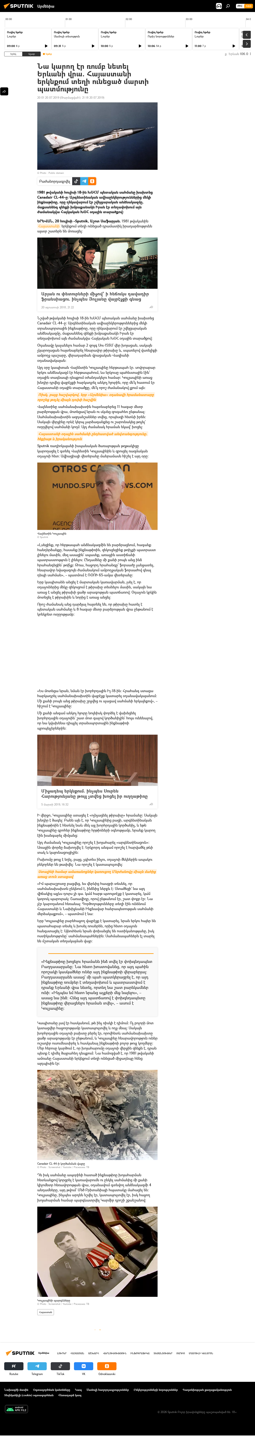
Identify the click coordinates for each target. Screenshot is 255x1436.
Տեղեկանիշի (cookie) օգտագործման (29, 1395)
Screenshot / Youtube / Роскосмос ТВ (69, 1167)
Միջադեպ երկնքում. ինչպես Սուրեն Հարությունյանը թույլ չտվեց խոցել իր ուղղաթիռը (94, 793)
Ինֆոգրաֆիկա (140, 1353)
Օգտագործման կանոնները (51, 1390)
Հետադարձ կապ (69, 1395)
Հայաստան (45, 1312)
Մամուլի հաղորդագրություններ (108, 1390)
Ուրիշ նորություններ (161, 36)
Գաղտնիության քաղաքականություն (207, 1390)
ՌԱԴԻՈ (180, 1353)
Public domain (56, 173)
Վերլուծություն (114, 1353)
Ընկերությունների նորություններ (156, 1390)
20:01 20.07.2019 (48, 97)
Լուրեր (11, 36)
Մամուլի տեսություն (67, 36)
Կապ (78, 1390)
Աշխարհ (93, 1353)
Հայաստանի (49, 226)
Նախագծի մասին (16, 1390)
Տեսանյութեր (163, 1353)
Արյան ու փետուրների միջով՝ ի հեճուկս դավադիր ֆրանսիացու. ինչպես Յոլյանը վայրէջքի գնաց (95, 296)
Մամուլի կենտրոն (201, 1353)
